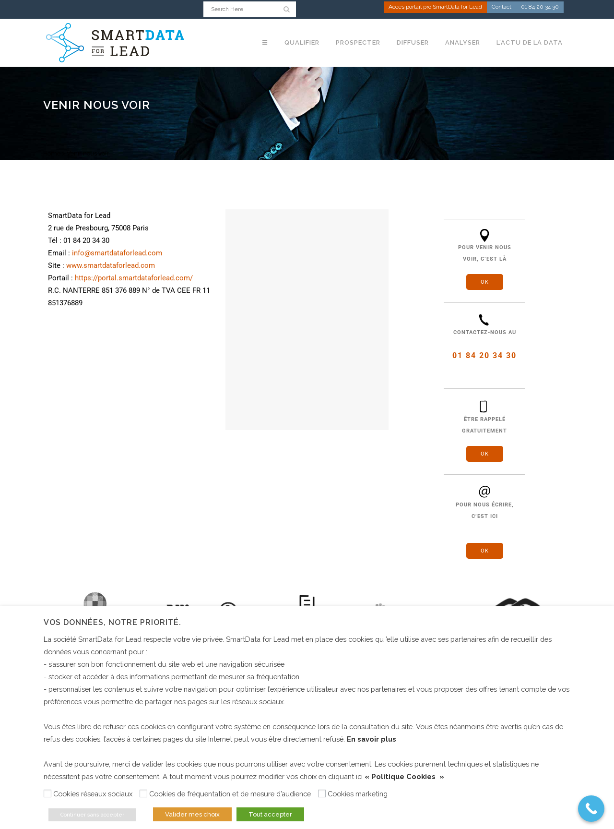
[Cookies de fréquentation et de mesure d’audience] (143, 793)
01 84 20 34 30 (540, 7)
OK (485, 282)
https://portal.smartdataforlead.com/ (134, 278)
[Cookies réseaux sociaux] (47, 793)
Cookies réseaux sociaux (92, 794)
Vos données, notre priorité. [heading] (112, 622)
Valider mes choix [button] (192, 814)
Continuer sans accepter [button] (92, 815)
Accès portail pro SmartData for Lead (435, 7)
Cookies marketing (358, 794)
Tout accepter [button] (270, 814)
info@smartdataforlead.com (117, 253)
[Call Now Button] (591, 808)
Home (51, 153)
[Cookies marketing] (322, 793)
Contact (501, 7)
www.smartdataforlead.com (110, 265)
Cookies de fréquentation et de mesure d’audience (230, 794)
